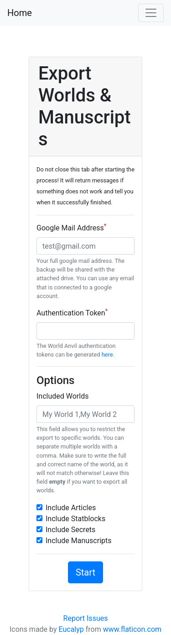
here (107, 354)
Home (19, 12)
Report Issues (85, 618)
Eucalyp (71, 629)
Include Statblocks (75, 518)
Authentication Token (72, 312)
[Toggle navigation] (151, 13)
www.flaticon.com (132, 629)
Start (85, 572)
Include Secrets (70, 529)
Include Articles (71, 507)
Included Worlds (62, 396)
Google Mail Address (71, 227)
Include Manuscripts (79, 540)
